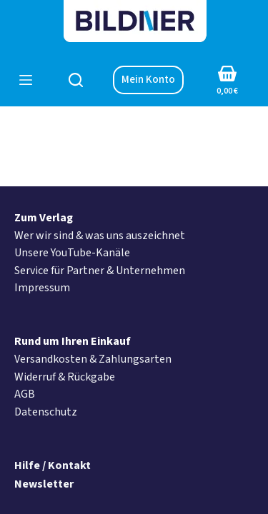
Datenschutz (45, 412)
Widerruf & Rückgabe (64, 377)
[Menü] (25, 80)
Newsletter (44, 484)
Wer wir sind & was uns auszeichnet (99, 235)
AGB (24, 394)
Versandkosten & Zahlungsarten (93, 359)
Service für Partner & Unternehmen (99, 270)
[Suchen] (76, 80)
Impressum (42, 288)
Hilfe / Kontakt (52, 465)
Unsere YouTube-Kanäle (72, 253)
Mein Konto (148, 79)
